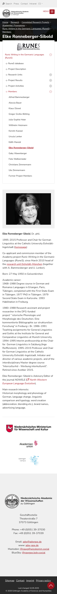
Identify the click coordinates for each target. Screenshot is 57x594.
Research (15, 22)
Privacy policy (43, 580)
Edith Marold (15, 142)
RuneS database (16, 63)
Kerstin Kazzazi (16, 130)
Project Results (15, 80)
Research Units (15, 74)
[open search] (7, 3)
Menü (49, 11)
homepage (20, 247)
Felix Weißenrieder (17, 159)
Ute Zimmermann (17, 170)
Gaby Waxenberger (18, 153)
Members (6, 31)
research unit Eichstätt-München (24, 264)
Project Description (17, 69)
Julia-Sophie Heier (17, 119)
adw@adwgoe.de (32, 541)
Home (5, 22)
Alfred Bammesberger (19, 97)
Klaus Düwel (15, 108)
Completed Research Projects (35, 22)
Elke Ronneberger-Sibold (21, 147)
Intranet (32, 3)
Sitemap (9, 580)
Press (16, 3)
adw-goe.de (32, 545)
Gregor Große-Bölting (19, 114)
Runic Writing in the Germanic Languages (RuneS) (26, 28)
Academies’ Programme (13, 25)
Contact (24, 3)
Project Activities (16, 85)
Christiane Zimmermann (20, 164)
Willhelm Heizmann (18, 125)
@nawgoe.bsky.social (33, 552)
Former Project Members (20, 175)
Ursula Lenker (15, 136)
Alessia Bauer (15, 102)
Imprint (30, 580)
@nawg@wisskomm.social (34, 549)
